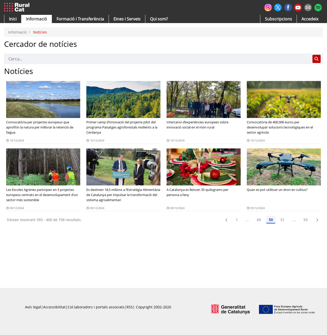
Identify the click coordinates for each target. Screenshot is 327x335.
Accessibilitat (54, 307)
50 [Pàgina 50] (271, 219)
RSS (129, 307)
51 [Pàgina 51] (283, 219)
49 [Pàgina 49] (259, 219)
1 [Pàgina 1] (237, 219)
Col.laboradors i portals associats (96, 307)
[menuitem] (80, 19)
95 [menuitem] (305, 219)
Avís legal (33, 307)
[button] (12, 19)
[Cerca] (157, 59)
